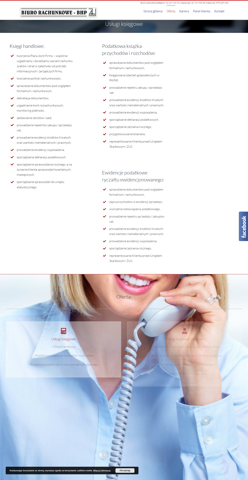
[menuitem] (152, 11)
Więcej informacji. (102, 470)
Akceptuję (124, 470)
